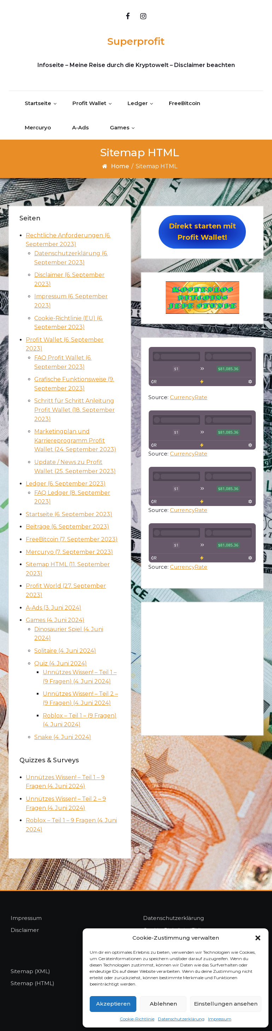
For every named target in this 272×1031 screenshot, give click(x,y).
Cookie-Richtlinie (137, 1018)
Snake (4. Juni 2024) (62, 737)
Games (119, 127)
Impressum (219, 1018)
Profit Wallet (89, 103)
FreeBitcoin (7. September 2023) (72, 539)
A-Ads (80, 127)
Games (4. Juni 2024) (55, 620)
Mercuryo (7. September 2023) (69, 552)
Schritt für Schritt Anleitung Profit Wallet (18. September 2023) (74, 409)
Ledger (138, 103)
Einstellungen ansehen (226, 1003)
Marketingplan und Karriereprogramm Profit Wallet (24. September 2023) (75, 440)
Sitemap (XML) (30, 971)
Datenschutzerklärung (181, 1018)
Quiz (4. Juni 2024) (60, 663)
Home (120, 166)
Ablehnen (163, 1003)
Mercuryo (38, 127)
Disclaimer (25, 930)
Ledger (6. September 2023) (66, 483)
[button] (257, 937)
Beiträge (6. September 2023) (67, 527)
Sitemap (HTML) (32, 983)
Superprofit (136, 41)
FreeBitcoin (184, 103)
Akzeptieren (113, 1003)
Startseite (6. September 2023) (69, 514)
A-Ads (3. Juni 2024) (53, 607)
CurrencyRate (188, 397)
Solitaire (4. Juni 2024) (65, 650)
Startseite (38, 103)
